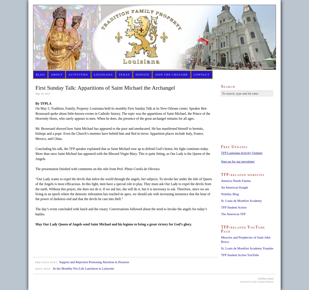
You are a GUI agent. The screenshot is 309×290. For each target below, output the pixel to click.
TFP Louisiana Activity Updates (241, 153)
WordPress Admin (266, 278)
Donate (142, 74)
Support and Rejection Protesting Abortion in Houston (94, 262)
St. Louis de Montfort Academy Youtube (247, 248)
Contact (202, 74)
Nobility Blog (230, 194)
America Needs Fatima (236, 181)
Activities (78, 74)
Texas (124, 74)
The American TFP (233, 214)
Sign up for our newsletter (238, 161)
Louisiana (103, 74)
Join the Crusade (171, 74)
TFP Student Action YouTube (240, 255)
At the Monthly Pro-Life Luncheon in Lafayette (83, 268)
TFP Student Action (234, 207)
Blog (40, 74)
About (57, 74)
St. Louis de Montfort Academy (241, 200)
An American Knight (234, 187)
